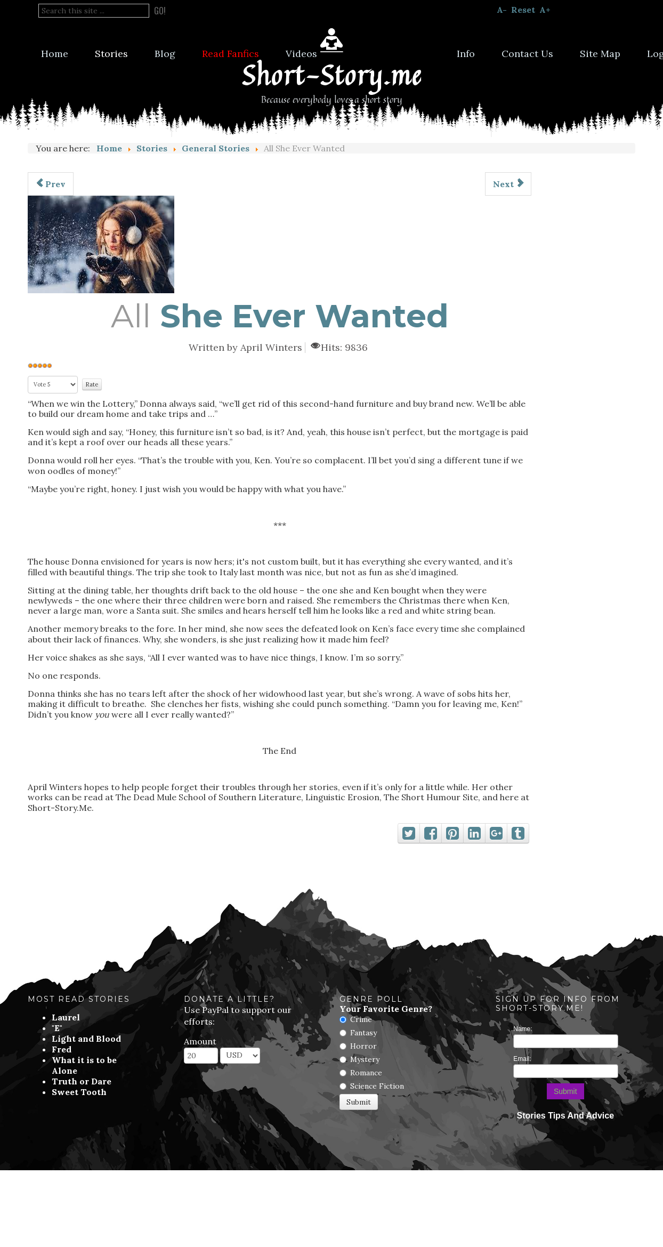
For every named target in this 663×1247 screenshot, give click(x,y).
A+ (545, 9)
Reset (523, 9)
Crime (361, 1019)
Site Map (600, 53)
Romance (366, 1072)
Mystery (364, 1059)
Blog (165, 53)
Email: (522, 1059)
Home (54, 53)
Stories (111, 53)
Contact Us (527, 53)
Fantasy (363, 1032)
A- (502, 9)
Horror (363, 1046)
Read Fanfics (230, 53)
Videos (301, 53)
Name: (522, 1029)
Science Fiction (377, 1086)
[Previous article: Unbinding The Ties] (51, 184)
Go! (160, 10)
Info (466, 53)
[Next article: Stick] (508, 184)
